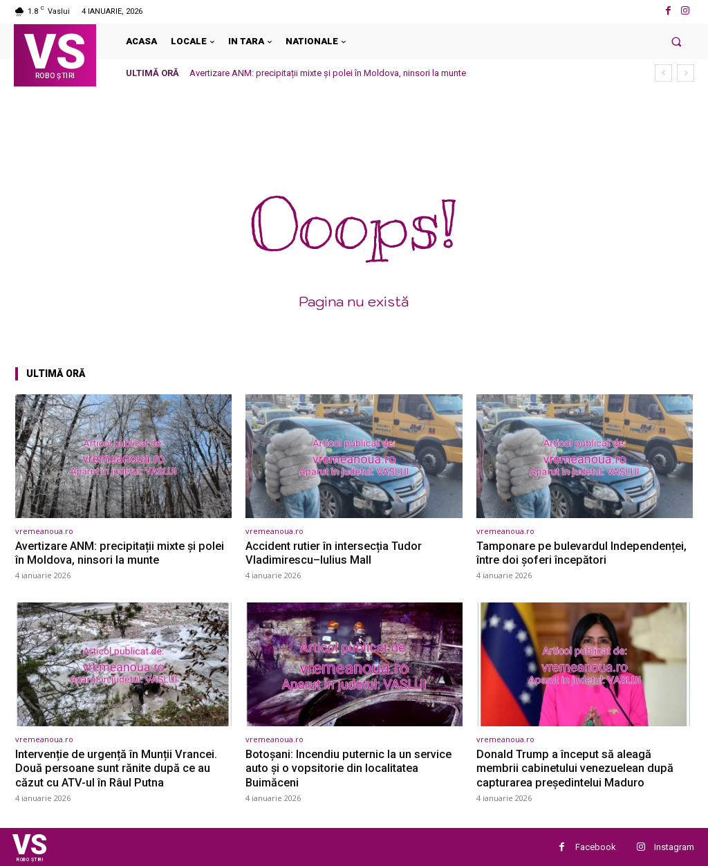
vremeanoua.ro (44, 531)
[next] (685, 73)
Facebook (595, 846)
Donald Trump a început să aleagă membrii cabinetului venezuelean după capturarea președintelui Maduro (578, 767)
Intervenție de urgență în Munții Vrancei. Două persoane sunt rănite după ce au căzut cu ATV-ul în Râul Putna (119, 767)
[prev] (663, 73)
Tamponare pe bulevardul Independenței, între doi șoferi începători (584, 552)
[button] (676, 41)
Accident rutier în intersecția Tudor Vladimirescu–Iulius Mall (337, 552)
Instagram (674, 846)
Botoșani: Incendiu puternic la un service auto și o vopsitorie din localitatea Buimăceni (351, 767)
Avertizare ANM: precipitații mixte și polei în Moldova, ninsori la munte (327, 73)
